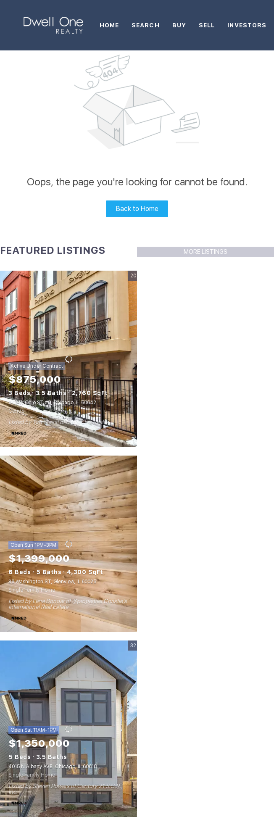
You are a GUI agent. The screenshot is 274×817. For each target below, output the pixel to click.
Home (109, 25)
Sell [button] (207, 25)
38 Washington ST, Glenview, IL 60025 (52, 582)
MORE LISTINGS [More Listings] (205, 251)
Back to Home (137, 209)
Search (146, 25)
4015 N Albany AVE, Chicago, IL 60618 (52, 767)
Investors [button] (246, 25)
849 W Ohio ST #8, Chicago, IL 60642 (52, 403)
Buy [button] (179, 25)
